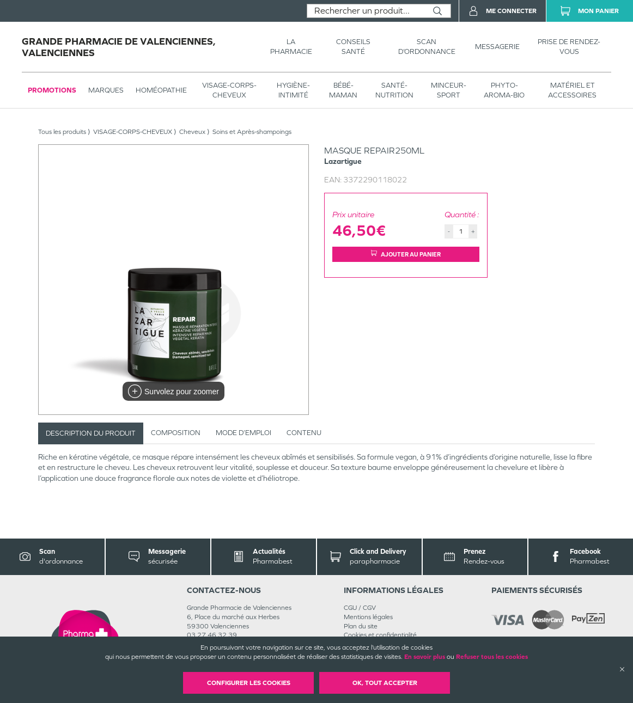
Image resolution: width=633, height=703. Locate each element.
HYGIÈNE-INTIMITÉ (293, 90)
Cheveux (192, 132)
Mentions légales (368, 617)
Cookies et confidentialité (380, 635)
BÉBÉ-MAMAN (343, 90)
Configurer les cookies (248, 683)
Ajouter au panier (406, 254)
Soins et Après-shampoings (251, 132)
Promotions (52, 90)
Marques (106, 90)
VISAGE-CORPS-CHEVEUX (229, 90)
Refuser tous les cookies (492, 657)
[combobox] (365, 10)
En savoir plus (424, 657)
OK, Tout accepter (384, 683)
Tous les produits (62, 132)
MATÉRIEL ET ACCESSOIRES (572, 90)
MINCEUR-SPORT (448, 90)
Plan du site (361, 626)
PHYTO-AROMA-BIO (504, 90)
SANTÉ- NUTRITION (394, 90)
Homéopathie (161, 90)
